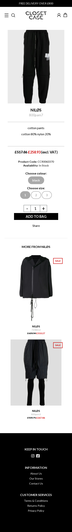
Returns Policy (36, 505)
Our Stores (36, 478)
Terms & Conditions (36, 500)
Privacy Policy (36, 510)
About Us (36, 473)
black (36, 180)
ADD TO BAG (36, 216)
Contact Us (36, 483)
